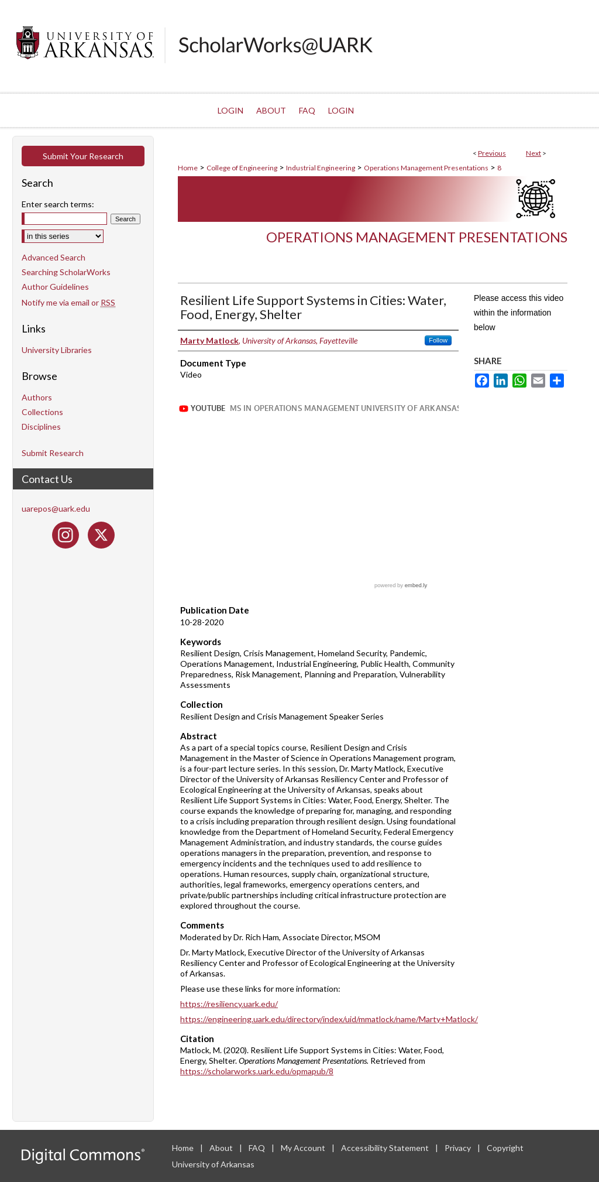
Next (533, 153)
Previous (492, 153)
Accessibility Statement (386, 1148)
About (222, 1148)
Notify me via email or (68, 302)
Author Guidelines (55, 287)
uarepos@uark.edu (56, 508)
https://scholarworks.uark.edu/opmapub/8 (256, 1071)
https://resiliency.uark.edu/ (229, 1004)
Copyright (505, 1148)
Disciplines (41, 426)
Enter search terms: (58, 204)
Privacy (459, 1148)
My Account (304, 1148)
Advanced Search (53, 257)
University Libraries (57, 350)
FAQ (258, 1148)
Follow (438, 340)
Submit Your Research (83, 156)
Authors (37, 397)
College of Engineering (241, 167)
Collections (42, 412)
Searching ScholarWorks (66, 272)
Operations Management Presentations (426, 167)
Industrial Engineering (320, 167)
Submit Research (53, 453)
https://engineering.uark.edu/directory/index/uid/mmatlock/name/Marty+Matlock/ (329, 1019)
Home (188, 167)
